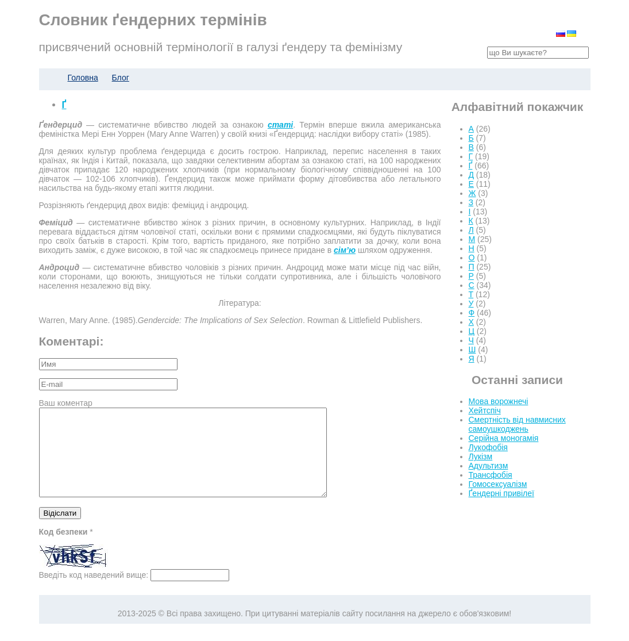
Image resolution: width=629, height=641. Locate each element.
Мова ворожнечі (498, 401)
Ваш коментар (65, 403)
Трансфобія (490, 474)
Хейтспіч (485, 410)
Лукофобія (488, 447)
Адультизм (488, 465)
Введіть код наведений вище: (94, 592)
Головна (83, 77)
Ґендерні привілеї (501, 493)
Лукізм (481, 456)
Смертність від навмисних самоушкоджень (517, 424)
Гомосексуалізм (498, 484)
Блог (120, 77)
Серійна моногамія (504, 438)
